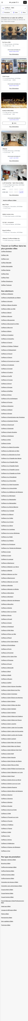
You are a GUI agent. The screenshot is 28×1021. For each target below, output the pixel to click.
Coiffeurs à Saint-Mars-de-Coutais (11, 742)
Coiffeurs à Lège (6, 552)
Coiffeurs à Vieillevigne (7, 843)
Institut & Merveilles (8, 110)
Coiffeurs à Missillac (7, 585)
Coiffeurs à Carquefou (7, 339)
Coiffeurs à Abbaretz (7, 294)
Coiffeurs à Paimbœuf (7, 626)
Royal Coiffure (6, 230)
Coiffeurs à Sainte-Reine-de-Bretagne (12, 791)
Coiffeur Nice (5, 274)
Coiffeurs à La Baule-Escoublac (10, 447)
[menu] (2, 2)
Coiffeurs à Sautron (6, 795)
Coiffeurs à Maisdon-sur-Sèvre (10, 567)
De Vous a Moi (6, 42)
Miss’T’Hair (5, 204)
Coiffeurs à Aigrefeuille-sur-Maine (11, 297)
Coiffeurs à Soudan (6, 806)
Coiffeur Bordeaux (6, 251)
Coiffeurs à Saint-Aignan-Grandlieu (11, 686)
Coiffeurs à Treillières (7, 824)
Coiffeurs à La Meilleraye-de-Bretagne (12, 492)
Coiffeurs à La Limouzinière (9, 488)
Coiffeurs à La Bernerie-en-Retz (10, 451)
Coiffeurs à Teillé (6, 813)
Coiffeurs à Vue (5, 851)
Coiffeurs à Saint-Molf (7, 753)
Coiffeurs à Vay (5, 836)
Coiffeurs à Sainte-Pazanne (9, 787)
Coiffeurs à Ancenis (6, 301)
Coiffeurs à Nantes (6, 608)
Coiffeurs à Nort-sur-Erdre (8, 611)
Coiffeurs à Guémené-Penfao (9, 421)
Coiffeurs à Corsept (6, 368)
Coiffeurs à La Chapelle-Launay (10, 469)
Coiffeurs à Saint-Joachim (8, 724)
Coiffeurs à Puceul (6, 664)
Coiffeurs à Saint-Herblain (8, 709)
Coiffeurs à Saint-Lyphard (8, 739)
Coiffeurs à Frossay (6, 402)
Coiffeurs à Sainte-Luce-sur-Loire (10, 783)
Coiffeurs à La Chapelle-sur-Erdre (10, 473)
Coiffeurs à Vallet (6, 832)
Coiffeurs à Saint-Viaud (7, 776)
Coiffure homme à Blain (7, 874)
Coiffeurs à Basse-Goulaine (9, 305)
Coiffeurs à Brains (6, 331)
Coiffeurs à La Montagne (8, 496)
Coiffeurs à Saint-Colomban (9, 694)
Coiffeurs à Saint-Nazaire (8, 757)
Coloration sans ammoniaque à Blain (11, 886)
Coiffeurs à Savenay (7, 798)
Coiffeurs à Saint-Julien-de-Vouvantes (12, 731)
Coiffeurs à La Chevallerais (9, 477)
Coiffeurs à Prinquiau (7, 660)
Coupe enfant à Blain (7, 889)
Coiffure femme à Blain (7, 871)
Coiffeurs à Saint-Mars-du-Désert (11, 746)
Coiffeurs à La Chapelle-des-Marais (11, 458)
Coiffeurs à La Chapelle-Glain (9, 462)
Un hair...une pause (8, 222)
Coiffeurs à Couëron (7, 372)
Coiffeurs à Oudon (6, 623)
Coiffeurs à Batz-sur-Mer (8, 309)
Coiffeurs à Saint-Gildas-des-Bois (11, 705)
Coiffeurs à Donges (6, 387)
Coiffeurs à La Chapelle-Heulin (10, 466)
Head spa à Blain (6, 906)
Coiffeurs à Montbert (7, 596)
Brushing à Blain (5, 863)
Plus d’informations (14, 54)
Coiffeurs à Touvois (6, 821)
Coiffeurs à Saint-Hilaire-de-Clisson (11, 720)
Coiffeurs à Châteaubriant (8, 350)
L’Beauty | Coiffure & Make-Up (10, 238)
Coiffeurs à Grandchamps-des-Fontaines (13, 417)
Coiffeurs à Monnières (7, 593)
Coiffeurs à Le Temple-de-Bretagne (11, 548)
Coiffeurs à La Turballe (7, 510)
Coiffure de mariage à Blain (9, 867)
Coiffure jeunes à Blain (7, 878)
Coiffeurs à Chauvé (6, 353)
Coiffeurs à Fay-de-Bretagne (9, 398)
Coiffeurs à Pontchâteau (8, 645)
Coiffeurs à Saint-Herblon (8, 712)
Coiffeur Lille (4, 255)
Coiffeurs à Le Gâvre (7, 525)
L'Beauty (4, 149)
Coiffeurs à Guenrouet (7, 424)
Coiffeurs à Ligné (6, 555)
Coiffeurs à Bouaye (6, 316)
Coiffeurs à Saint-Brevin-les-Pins (10, 690)
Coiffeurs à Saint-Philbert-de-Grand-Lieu (13, 768)
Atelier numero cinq (8, 214)
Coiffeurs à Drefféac (7, 391)
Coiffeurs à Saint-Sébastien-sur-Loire (12, 772)
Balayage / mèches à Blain (8, 859)
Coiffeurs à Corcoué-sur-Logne (10, 361)
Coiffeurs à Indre (6, 443)
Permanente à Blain (6, 917)
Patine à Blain (5, 914)
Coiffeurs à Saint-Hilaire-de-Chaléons (12, 716)
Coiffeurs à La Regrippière (8, 499)
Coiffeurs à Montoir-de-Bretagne (10, 600)
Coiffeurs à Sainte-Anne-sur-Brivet (11, 780)
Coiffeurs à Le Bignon (7, 514)
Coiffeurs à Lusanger (7, 559)
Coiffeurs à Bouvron (7, 327)
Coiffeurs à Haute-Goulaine (9, 432)
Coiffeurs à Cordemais (7, 365)
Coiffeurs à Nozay (6, 615)
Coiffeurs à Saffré (6, 682)
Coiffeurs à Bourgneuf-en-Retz (10, 324)
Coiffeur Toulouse (6, 285)
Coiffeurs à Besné (6, 312)
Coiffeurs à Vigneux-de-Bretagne (10, 847)
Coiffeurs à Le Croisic (7, 522)
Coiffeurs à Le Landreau (8, 529)
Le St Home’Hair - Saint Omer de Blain (13, 183)
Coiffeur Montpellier (7, 266)
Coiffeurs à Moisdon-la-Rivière (10, 589)
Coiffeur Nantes (5, 270)
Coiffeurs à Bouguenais (8, 320)
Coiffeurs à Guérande (7, 428)
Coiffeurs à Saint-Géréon (8, 701)
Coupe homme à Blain (7, 897)
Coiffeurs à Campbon (7, 335)
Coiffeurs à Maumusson (8, 578)
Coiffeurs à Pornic (6, 649)
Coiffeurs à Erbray (6, 395)
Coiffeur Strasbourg (7, 281)
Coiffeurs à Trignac (6, 828)
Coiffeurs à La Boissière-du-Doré (10, 454)
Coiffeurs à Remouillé (7, 667)
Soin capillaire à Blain (7, 921)
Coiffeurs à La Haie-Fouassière (10, 484)
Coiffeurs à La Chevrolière (8, 481)
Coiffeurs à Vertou (6, 839)
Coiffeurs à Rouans (6, 679)
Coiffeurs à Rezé (6, 671)
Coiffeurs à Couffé (6, 376)
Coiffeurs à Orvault (6, 619)
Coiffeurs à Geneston (7, 406)
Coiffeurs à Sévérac (6, 802)
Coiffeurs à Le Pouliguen (8, 544)
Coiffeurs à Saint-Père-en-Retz (10, 765)
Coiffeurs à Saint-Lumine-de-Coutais (11, 735)
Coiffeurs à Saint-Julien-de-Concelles (12, 727)
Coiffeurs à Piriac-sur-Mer (8, 634)
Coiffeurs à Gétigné (6, 410)
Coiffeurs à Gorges (6, 413)
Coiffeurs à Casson (6, 342)
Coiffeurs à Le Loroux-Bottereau (10, 533)
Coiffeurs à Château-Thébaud (9, 346)
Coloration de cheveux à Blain (9, 882)
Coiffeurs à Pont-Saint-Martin (9, 641)
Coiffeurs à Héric (6, 439)
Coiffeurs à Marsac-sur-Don (9, 574)
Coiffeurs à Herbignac (7, 436)
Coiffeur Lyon (5, 259)
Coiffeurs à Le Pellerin (7, 540)
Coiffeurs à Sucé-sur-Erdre (9, 810)
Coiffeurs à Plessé (6, 638)
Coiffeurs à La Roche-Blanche (9, 507)
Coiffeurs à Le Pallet (7, 537)
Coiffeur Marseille (6, 262)
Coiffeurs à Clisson (6, 357)
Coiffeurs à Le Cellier (7, 518)
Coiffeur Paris (5, 277)
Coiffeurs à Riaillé (6, 675)
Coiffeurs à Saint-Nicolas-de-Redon (11, 761)
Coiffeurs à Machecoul (7, 563)
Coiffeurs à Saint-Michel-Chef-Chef (11, 750)
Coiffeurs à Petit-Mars (7, 630)
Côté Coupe (5, 76)
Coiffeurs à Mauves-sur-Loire (9, 581)
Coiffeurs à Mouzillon (7, 604)
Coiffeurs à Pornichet (7, 653)
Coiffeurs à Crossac (7, 380)
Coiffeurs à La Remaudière (8, 503)
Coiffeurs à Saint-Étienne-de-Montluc (12, 697)
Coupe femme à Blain (7, 893)
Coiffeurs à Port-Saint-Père (9, 656)
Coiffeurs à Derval (6, 383)
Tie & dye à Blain (5, 925)
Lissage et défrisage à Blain (9, 910)
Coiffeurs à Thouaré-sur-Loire (9, 817)
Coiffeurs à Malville (6, 570)
